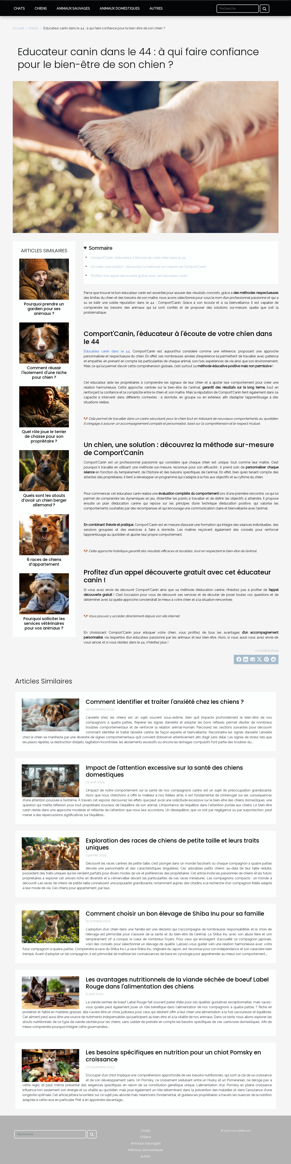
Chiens (41, 8)
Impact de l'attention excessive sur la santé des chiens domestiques (164, 771)
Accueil (18, 28)
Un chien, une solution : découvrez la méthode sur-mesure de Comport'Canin (148, 267)
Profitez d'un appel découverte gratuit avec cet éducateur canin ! (139, 276)
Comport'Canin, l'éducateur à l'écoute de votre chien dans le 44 (138, 258)
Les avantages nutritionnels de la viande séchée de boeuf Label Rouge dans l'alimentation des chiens (177, 983)
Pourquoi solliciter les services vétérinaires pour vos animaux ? (44, 623)
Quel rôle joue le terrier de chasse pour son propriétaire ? (44, 436)
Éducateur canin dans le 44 (107, 351)
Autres (156, 8)
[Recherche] (238, 9)
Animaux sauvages (73, 8)
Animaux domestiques (120, 8)
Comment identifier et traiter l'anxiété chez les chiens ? (165, 702)
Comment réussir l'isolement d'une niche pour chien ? (44, 372)
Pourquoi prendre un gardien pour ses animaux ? (44, 308)
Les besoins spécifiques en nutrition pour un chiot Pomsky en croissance (173, 1055)
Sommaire (100, 248)
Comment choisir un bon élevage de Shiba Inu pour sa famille (175, 914)
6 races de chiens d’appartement (44, 562)
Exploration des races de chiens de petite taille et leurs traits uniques (172, 844)
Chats (19, 8)
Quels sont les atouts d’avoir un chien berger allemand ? (44, 500)
